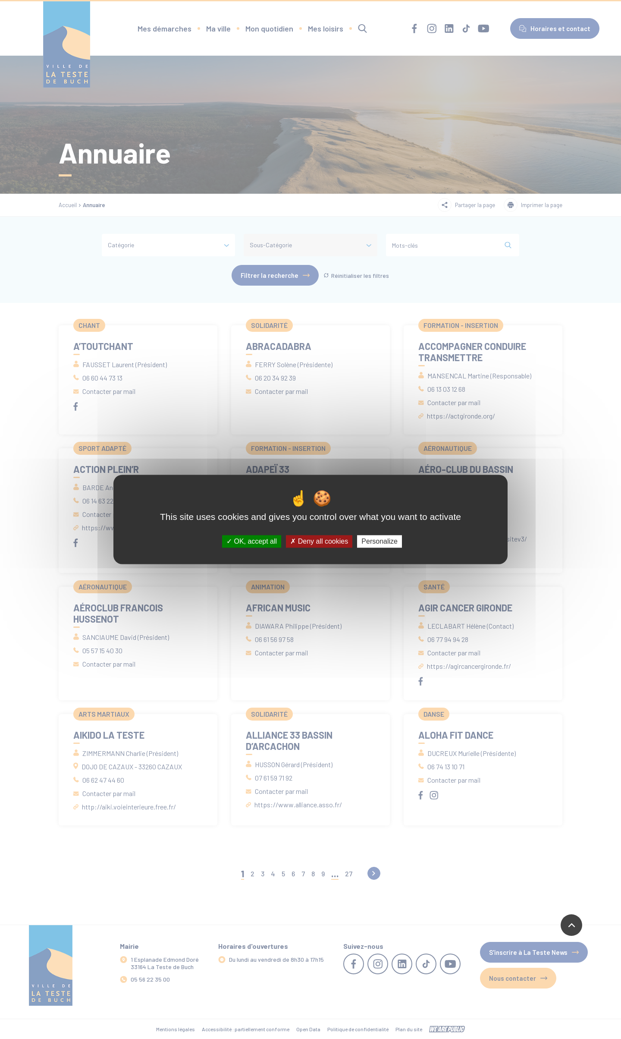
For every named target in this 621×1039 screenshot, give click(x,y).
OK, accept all (251, 541)
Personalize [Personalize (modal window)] (379, 541)
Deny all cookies (319, 541)
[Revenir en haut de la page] (571, 925)
